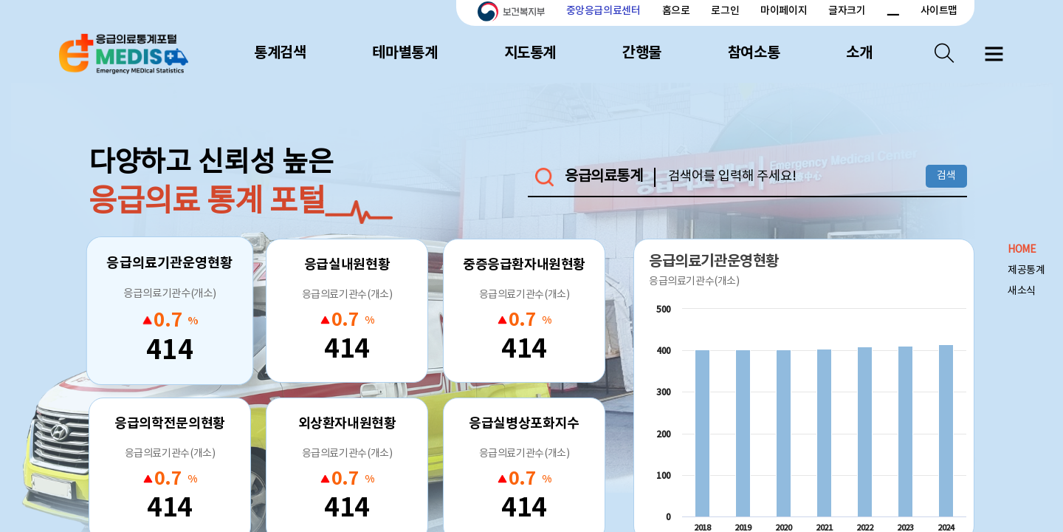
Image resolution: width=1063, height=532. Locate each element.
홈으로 (676, 10)
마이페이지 (783, 10)
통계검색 (280, 53)
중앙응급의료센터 (603, 10)
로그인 (725, 10)
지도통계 (530, 53)
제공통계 (1026, 270)
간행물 (641, 53)
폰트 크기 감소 (892, 11)
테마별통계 (404, 53)
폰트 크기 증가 (875, 11)
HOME (1022, 250)
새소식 (1022, 291)
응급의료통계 (604, 176)
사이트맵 (939, 10)
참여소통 (754, 53)
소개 (859, 53)
